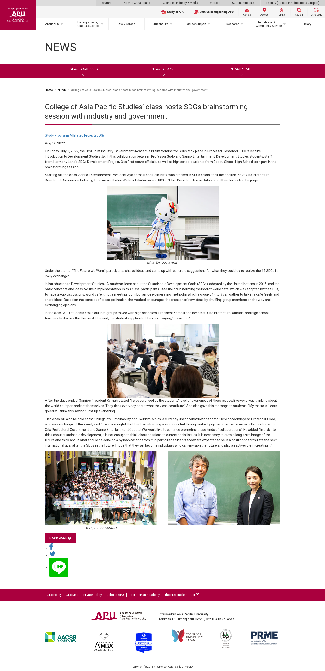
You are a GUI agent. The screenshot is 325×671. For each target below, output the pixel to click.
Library (307, 24)
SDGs (101, 135)
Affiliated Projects (83, 135)
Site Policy (54, 595)
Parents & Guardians (136, 3)
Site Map (72, 595)
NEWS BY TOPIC (162, 69)
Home (49, 90)
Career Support (196, 24)
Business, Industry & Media (180, 3)
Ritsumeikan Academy (144, 595)
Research (232, 24)
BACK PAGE (60, 538)
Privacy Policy (92, 595)
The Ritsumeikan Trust (182, 595)
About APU (52, 24)
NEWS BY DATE (241, 69)
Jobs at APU (115, 595)
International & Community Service (269, 24)
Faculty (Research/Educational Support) (292, 3)
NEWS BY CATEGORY (84, 69)
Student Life (160, 24)
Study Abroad (126, 24)
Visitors (215, 3)
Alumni (106, 3)
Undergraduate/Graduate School (88, 24)
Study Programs (57, 135)
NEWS (62, 90)
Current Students (243, 3)
